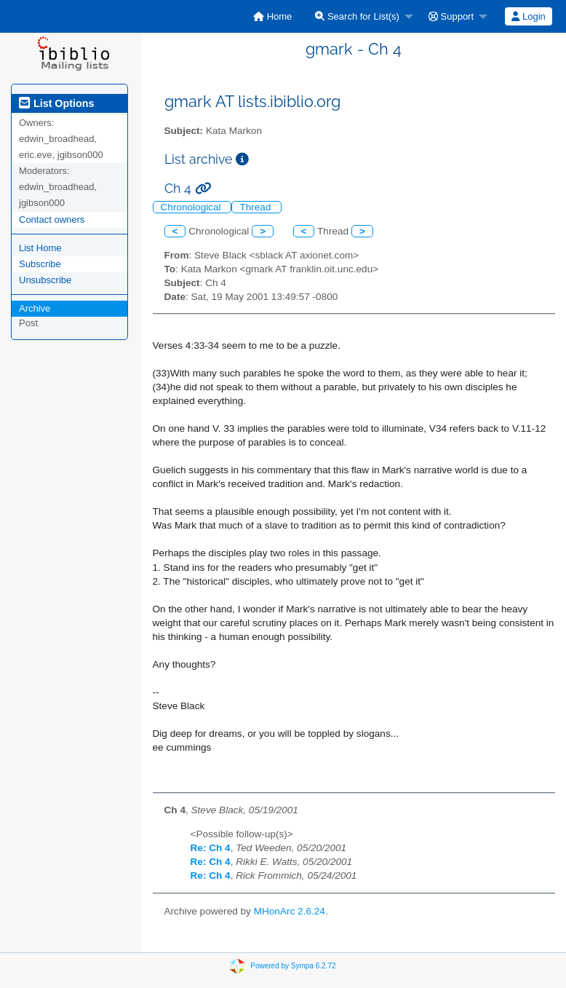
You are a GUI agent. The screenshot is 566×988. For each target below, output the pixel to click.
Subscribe (40, 263)
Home (272, 16)
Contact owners (51, 219)
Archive (34, 308)
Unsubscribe (45, 279)
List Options (56, 103)
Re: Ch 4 (211, 847)
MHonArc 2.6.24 (289, 911)
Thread (256, 207)
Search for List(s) (357, 16)
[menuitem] (272, 16)
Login (528, 16)
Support (451, 16)
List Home (40, 247)
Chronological (192, 207)
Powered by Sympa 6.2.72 (292, 966)
